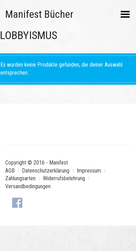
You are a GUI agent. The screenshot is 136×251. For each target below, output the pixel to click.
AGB (10, 170)
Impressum (89, 170)
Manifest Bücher (39, 14)
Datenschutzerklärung (45, 170)
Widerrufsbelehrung (64, 178)
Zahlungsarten (20, 178)
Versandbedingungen (28, 186)
